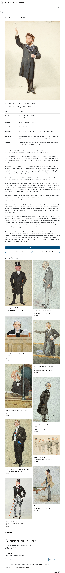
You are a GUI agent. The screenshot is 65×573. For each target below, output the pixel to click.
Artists (11, 18)
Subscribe (51, 559)
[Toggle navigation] (62, 7)
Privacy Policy (33, 564)
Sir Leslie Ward (18, 18)
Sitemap (27, 567)
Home (6, 18)
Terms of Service (42, 564)
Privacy (23, 567)
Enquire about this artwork (32, 248)
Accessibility (18, 567)
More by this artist (18, 251)
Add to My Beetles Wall (47, 251)
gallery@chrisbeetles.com (11, 547)
